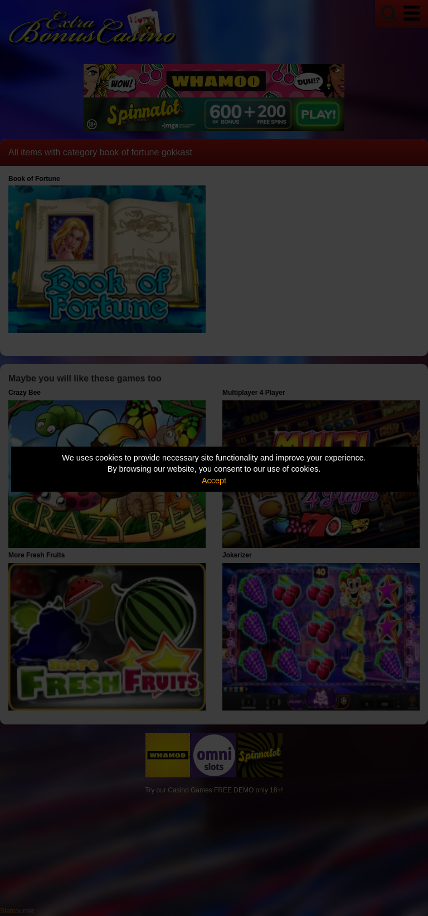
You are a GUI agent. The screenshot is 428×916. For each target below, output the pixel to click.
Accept (214, 480)
